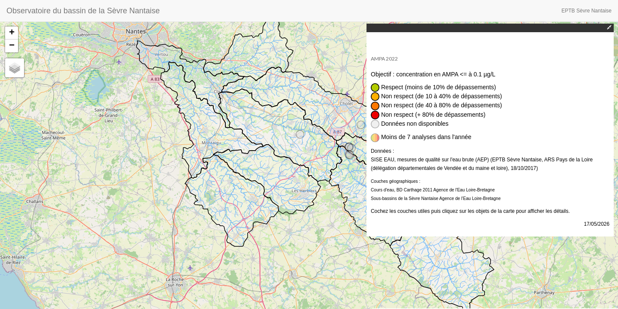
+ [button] (12, 33)
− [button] (12, 45)
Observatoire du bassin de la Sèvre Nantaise (83, 10)
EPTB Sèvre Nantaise (586, 11)
